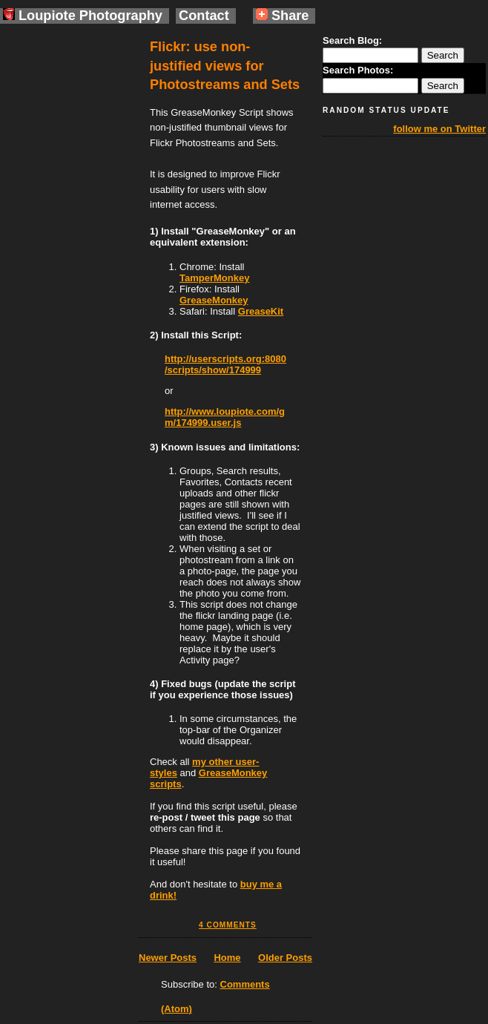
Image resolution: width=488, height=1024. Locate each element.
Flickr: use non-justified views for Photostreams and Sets (225, 65)
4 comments (228, 925)
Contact (204, 15)
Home (227, 957)
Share (282, 15)
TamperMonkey (214, 277)
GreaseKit (260, 311)
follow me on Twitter (439, 128)
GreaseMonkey (213, 300)
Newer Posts (168, 957)
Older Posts (285, 957)
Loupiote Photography (82, 15)
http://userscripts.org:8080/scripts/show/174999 (225, 364)
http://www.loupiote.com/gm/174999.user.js (225, 417)
